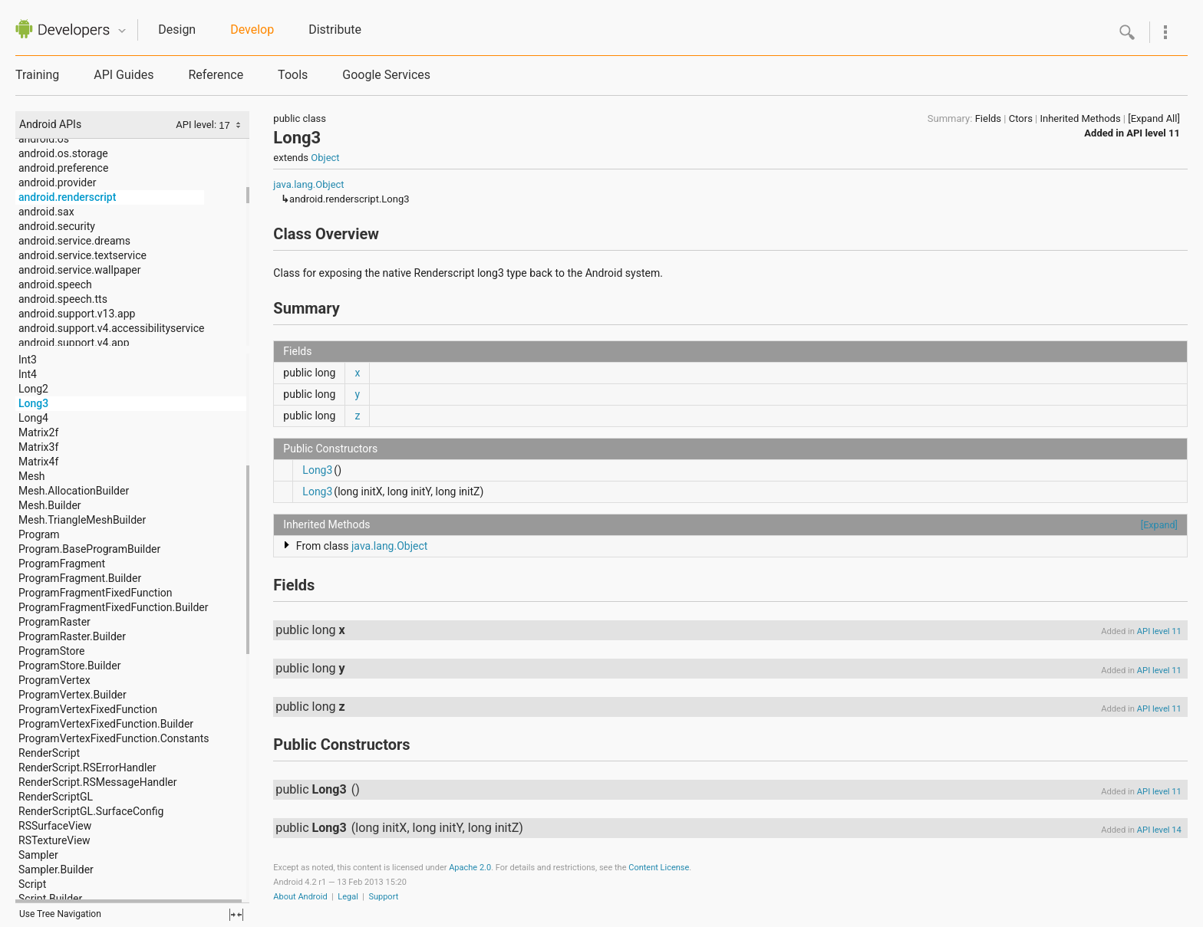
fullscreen (236, 915)
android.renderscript (67, 197)
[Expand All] (1154, 118)
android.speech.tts (62, 299)
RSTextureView (54, 840)
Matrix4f (38, 461)
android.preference (63, 168)
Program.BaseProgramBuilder (89, 549)
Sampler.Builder (56, 869)
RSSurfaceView (54, 826)
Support (383, 897)
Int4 (27, 374)
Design (177, 29)
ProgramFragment (61, 563)
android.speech (55, 284)
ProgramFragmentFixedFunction (95, 593)
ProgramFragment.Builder (79, 578)
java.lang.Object (308, 184)
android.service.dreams (74, 241)
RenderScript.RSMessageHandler (97, 782)
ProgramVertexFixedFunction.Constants (113, 738)
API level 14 (1159, 830)
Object (325, 157)
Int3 (27, 359)
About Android (300, 897)
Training (37, 74)
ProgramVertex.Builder (72, 695)
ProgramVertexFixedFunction (87, 709)
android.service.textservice (82, 255)
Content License (658, 868)
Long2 (33, 389)
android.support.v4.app (74, 343)
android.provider (57, 182)
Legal (348, 897)
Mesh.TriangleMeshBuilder (82, 520)
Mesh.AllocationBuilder (73, 491)
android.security (56, 226)
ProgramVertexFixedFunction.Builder (105, 724)
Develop (252, 29)
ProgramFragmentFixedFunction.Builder (113, 607)
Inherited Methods (1080, 118)
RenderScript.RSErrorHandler (87, 767)
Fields (988, 118)
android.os (43, 139)
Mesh (31, 476)
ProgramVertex (54, 680)
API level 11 (1153, 133)
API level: (197, 124)
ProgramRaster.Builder (72, 636)
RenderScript (49, 753)
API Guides (123, 74)
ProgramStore (51, 651)
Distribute (334, 29)
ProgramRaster (54, 622)
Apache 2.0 (470, 868)
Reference (215, 74)
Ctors (1021, 118)
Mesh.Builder (49, 505)
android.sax (46, 211)
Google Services (386, 74)
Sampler (38, 855)
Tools (293, 74)
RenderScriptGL (55, 797)
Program (39, 534)
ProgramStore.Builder (69, 665)
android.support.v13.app (76, 313)
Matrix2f (38, 432)
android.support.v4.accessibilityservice (111, 328)
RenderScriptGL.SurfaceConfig (90, 811)
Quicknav (122, 31)
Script (32, 884)
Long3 (33, 403)
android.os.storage (63, 153)
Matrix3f (38, 447)
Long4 (33, 418)
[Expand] (1159, 525)
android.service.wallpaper (79, 270)
